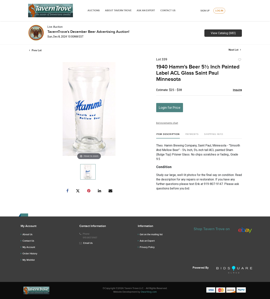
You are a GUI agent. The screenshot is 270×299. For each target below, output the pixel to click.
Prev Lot (35, 50)
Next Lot (235, 49)
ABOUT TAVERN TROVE (118, 10)
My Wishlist (28, 259)
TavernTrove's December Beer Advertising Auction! (88, 32)
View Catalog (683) (223, 33)
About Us (27, 234)
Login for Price (169, 108)
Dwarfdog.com (149, 291)
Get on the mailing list (151, 234)
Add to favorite (239, 60)
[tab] (168, 135)
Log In (219, 10)
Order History (29, 253)
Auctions (94, 10)
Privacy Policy (147, 247)
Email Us (88, 243)
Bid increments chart (167, 123)
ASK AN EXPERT (146, 10)
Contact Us (168, 10)
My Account (28, 247)
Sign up (205, 10)
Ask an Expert (147, 240)
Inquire (237, 90)
